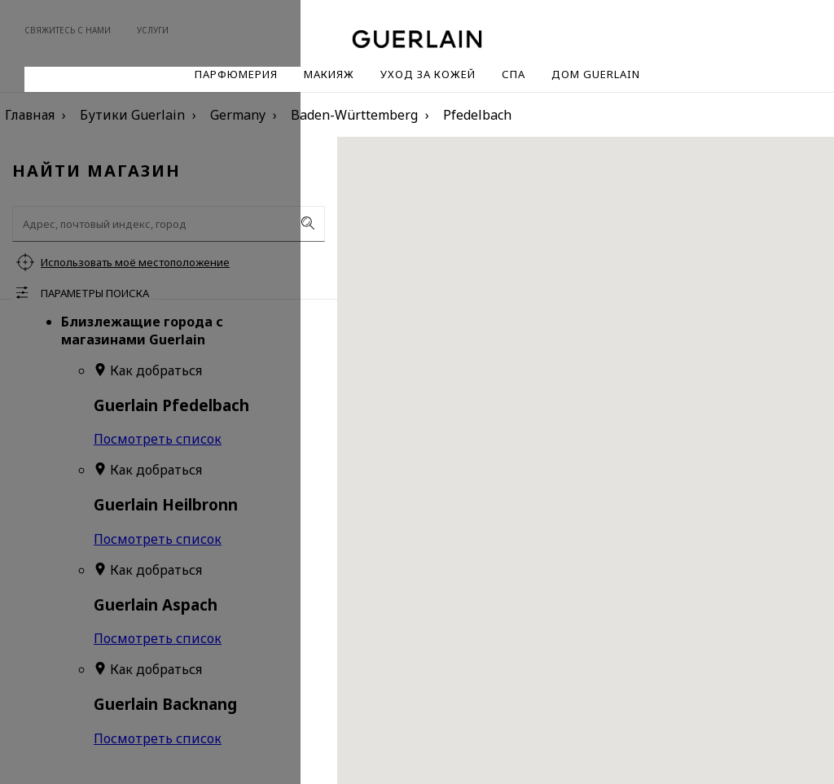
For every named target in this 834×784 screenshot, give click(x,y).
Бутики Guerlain (132, 115)
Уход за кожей (428, 74)
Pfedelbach (477, 115)
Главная (30, 115)
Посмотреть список (158, 439)
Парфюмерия (236, 74)
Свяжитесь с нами (67, 30)
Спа (513, 74)
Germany (238, 115)
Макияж (329, 74)
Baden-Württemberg (354, 115)
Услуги (153, 30)
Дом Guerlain (595, 74)
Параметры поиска (95, 293)
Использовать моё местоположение (135, 262)
